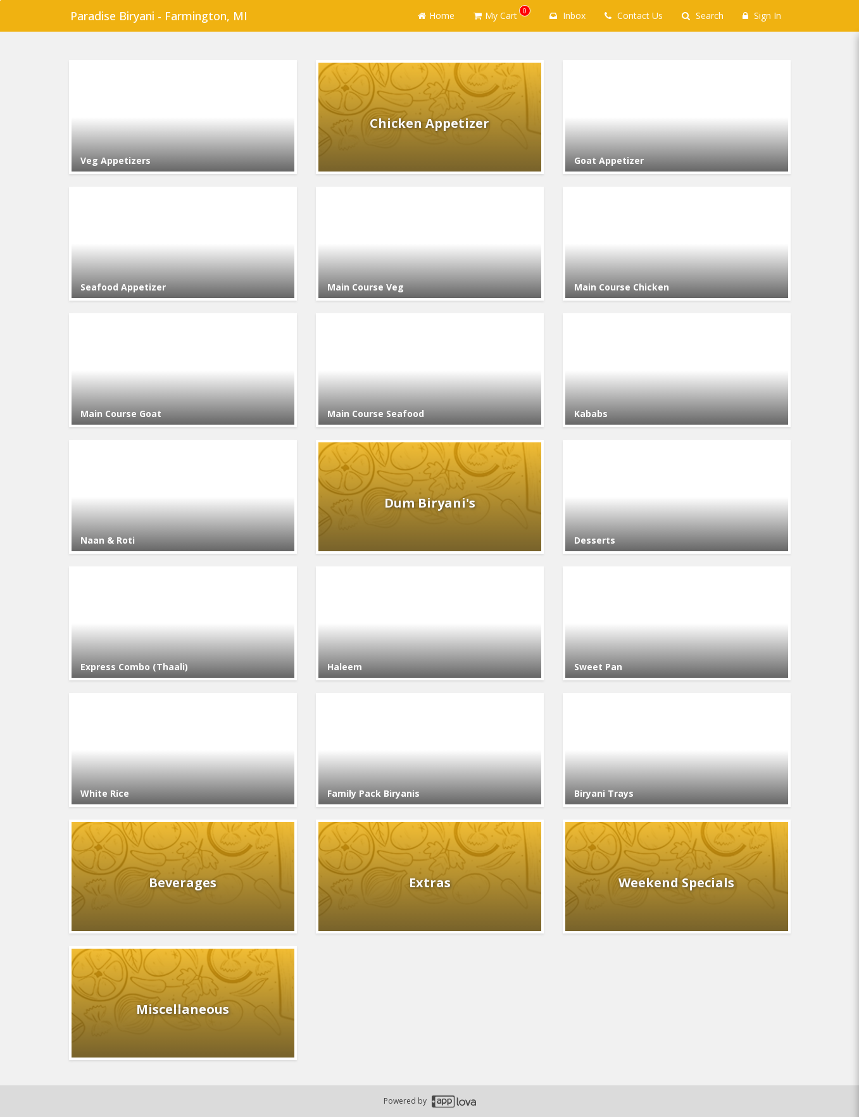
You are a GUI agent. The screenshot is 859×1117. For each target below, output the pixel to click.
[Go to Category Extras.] (430, 876)
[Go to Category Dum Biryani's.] (430, 497)
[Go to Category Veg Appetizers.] (183, 117)
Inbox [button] (567, 15)
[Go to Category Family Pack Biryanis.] (430, 750)
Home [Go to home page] (436, 15)
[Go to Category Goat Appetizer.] (677, 117)
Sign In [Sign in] (762, 15)
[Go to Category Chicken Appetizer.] (430, 117)
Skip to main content (0, 0)
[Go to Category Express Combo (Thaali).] (183, 623)
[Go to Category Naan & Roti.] (183, 497)
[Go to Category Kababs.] (677, 370)
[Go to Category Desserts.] (677, 497)
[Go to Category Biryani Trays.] (677, 750)
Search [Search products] (703, 15)
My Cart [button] (501, 13)
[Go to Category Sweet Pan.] (677, 623)
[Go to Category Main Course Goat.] (183, 370)
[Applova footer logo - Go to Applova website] (454, 1101)
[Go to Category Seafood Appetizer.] (183, 244)
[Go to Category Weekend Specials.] (677, 876)
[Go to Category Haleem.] (430, 623)
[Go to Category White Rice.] (183, 750)
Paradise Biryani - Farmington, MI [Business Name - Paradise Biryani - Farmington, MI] (157, 15)
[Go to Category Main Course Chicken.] (677, 244)
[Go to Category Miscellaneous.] (183, 1003)
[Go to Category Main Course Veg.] (430, 244)
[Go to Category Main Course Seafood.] (430, 370)
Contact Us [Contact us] (634, 15)
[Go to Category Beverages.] (183, 876)
